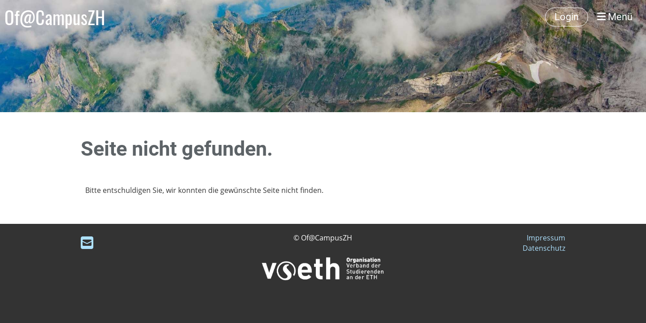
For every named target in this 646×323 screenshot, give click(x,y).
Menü (615, 16)
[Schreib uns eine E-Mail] (87, 242)
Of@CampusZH (54, 17)
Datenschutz (544, 248)
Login (566, 16)
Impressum (546, 238)
